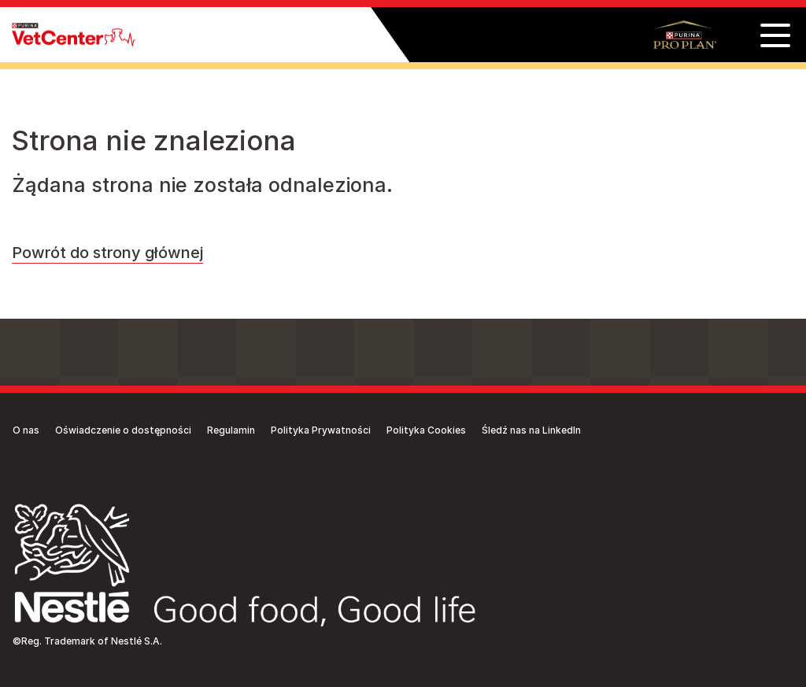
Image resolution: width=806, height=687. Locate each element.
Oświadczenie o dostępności (123, 430)
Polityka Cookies (426, 430)
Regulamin (231, 430)
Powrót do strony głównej (107, 252)
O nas (26, 430)
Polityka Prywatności (321, 430)
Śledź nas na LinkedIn (531, 430)
